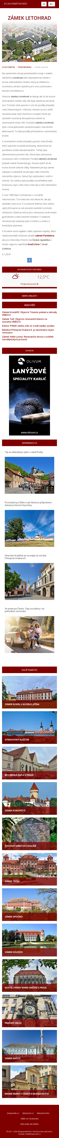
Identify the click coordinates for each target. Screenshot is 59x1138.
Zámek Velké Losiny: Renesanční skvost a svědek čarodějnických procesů (28, 338)
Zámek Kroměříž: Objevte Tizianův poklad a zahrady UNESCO (29, 313)
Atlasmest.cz (28, 1113)
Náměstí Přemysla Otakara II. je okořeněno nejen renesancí (28, 331)
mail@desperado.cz (33, 1134)
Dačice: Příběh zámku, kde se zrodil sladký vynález (28, 325)
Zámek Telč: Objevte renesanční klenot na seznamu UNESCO (24, 320)
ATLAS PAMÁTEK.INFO (15, 3)
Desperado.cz (13, 1113)
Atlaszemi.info (43, 1113)
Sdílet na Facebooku (30, 1118)
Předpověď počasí (29, 284)
